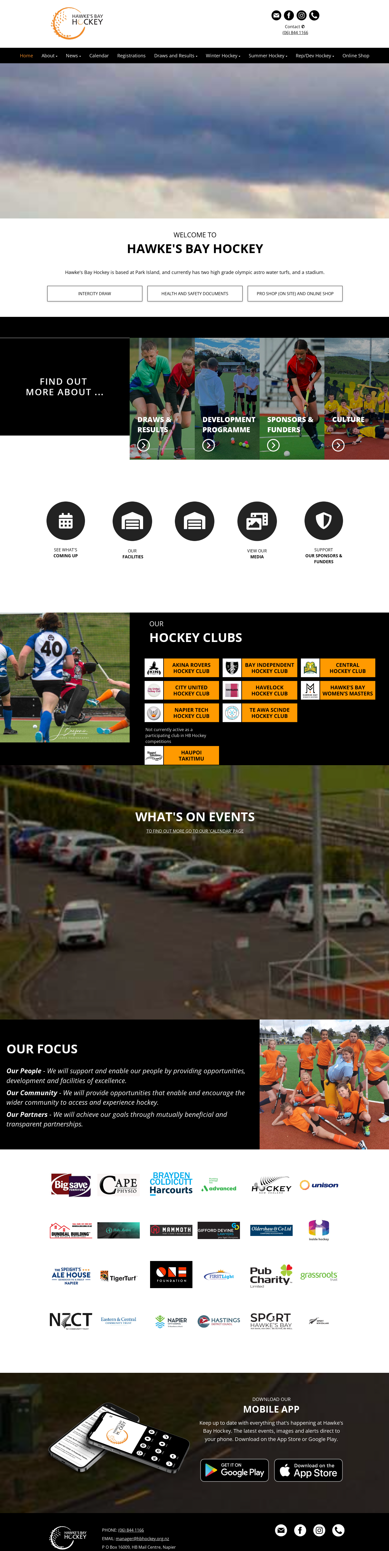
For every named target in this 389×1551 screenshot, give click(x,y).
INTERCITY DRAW (94, 293)
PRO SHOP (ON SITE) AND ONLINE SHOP (295, 293)
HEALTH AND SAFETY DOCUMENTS (194, 293)
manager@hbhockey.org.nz (142, 1538)
